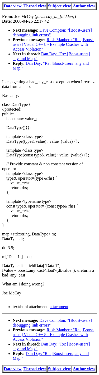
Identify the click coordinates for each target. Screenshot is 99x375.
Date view (13, 6)
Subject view (59, 6)
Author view (84, 6)
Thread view (34, 6)
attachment (59, 306)
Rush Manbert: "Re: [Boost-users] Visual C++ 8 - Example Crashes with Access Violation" (53, 44)
